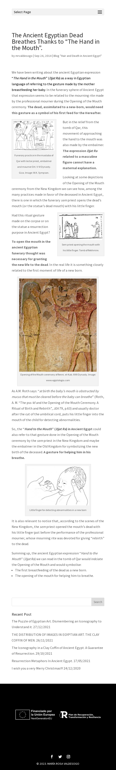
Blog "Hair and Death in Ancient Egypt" (78, 56)
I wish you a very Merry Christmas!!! (37, 668)
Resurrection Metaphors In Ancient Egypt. (42, 661)
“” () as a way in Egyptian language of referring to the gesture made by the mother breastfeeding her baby (53, 84)
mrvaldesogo (24, 56)
